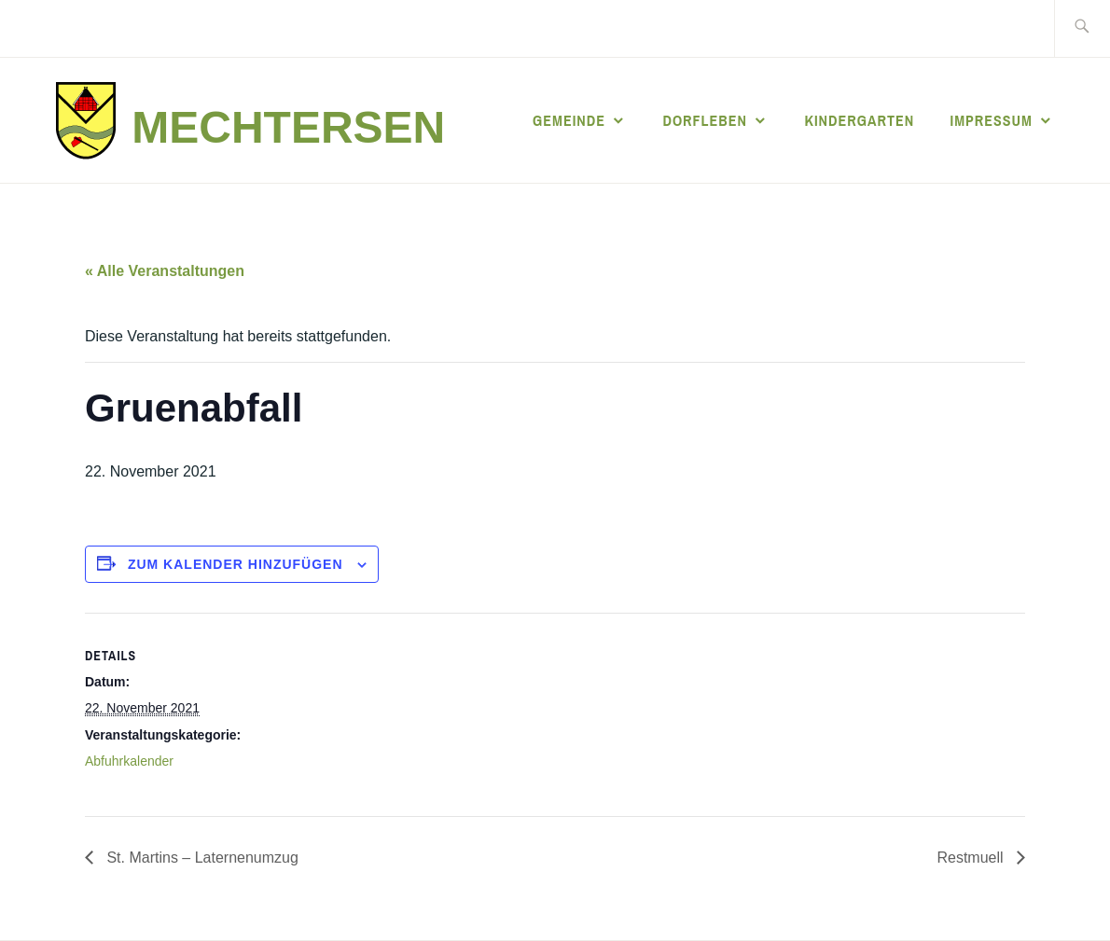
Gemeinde (569, 120)
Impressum (991, 120)
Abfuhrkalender (129, 761)
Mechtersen (288, 127)
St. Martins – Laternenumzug (200, 857)
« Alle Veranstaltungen (164, 271)
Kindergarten (859, 120)
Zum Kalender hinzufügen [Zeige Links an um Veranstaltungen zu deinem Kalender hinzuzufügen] (235, 564)
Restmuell (972, 857)
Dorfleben (704, 120)
